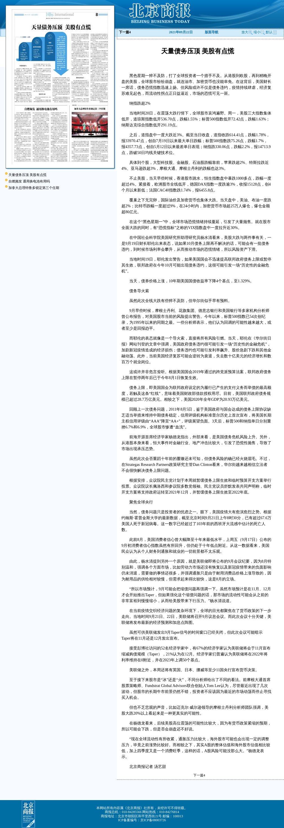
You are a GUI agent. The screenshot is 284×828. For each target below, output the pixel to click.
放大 (247, 32)
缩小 (257, 32)
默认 (271, 32)
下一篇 (125, 32)
